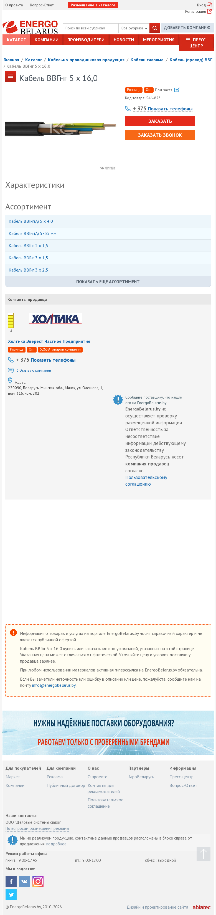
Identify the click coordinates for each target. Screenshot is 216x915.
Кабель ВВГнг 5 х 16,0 (28, 66)
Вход (201, 4)
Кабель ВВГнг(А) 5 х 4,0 (31, 221)
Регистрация (195, 11)
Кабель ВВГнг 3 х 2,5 (28, 270)
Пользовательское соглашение (105, 802)
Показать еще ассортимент (108, 281)
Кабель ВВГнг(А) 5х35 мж (33, 233)
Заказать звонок (160, 135)
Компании (47, 39)
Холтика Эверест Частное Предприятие (49, 341)
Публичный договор (66, 785)
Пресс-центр (198, 43)
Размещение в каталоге (93, 4)
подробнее (56, 843)
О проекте (14, 4)
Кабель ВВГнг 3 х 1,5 (28, 257)
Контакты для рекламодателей (104, 788)
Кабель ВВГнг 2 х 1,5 (28, 245)
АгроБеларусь (141, 776)
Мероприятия (158, 39)
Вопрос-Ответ (42, 4)
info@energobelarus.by (54, 685)
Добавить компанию (187, 28)
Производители (86, 39)
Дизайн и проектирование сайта (157, 907)
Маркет (13, 776)
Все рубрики (134, 28)
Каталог (16, 39)
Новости (124, 39)
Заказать (160, 121)
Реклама (55, 776)
